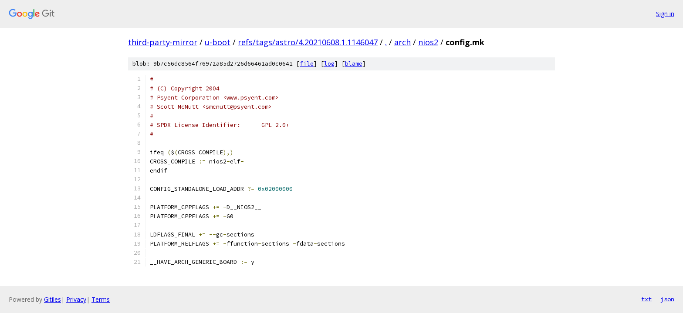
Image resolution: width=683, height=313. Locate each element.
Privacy (76, 299)
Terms (100, 299)
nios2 (428, 42)
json (667, 299)
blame (353, 63)
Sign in (665, 14)
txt (646, 299)
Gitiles (52, 299)
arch (402, 42)
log (329, 63)
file (307, 63)
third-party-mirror (162, 42)
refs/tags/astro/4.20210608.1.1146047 (308, 42)
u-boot (217, 42)
